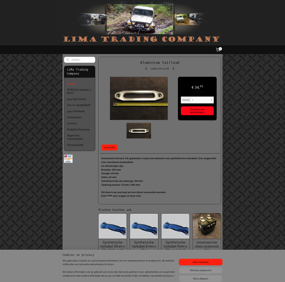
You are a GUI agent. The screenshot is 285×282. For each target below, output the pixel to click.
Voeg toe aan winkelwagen (197, 111)
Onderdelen (74, 117)
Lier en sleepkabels (79, 105)
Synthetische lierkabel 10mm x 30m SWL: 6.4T (112, 246)
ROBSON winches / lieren (79, 91)
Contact (72, 123)
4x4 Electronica (76, 99)
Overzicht (109, 147)
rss (142, 275)
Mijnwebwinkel (183, 275)
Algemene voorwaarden (75, 137)
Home (71, 83)
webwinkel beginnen (154, 275)
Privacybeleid (75, 145)
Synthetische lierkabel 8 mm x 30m (144, 246)
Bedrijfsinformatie (78, 129)
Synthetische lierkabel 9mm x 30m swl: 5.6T (175, 246)
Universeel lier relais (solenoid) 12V (207, 246)
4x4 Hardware (76, 111)
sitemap (135, 275)
